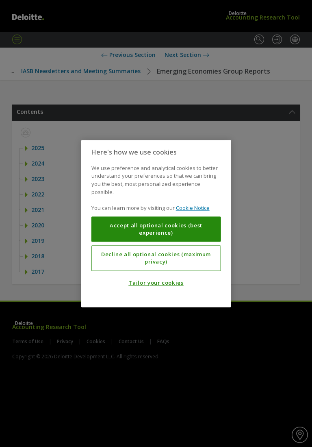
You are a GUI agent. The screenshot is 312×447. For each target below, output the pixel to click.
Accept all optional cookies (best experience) (156, 229)
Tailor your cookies (155, 282)
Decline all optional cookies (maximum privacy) (156, 258)
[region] (156, 223)
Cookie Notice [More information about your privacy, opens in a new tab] (193, 208)
